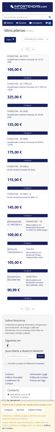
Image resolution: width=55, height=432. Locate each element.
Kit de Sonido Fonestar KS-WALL (21, 169)
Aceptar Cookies (35, 410)
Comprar (27, 78)
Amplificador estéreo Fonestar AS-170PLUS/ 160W (27, 88)
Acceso (21, 22)
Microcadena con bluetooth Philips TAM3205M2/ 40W (22, 253)
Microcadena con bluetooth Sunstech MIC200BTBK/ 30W (23, 281)
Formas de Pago (38, 380)
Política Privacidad (13, 377)
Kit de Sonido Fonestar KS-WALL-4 (22, 197)
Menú (8, 22)
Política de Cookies (39, 377)
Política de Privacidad (35, 363)
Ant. (22, 49)
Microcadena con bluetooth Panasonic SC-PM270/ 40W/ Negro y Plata (26, 226)
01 (28, 49)
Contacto (35, 22)
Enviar (40, 356)
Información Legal (38, 374)
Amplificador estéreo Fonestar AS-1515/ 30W (25, 60)
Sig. (33, 49)
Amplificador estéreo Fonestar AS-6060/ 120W (25, 143)
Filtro (10, 39)
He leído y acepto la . (26, 363)
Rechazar (20, 410)
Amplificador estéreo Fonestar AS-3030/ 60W (25, 115)
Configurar (8, 410)
